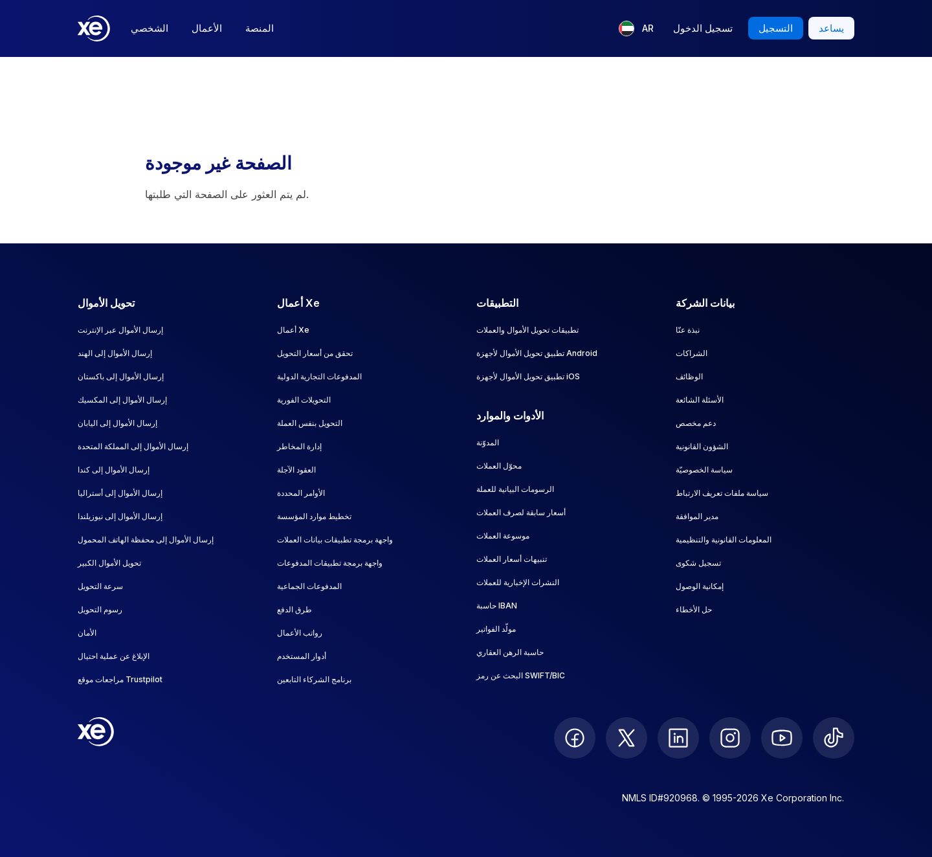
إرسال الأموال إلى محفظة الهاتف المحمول (146, 539)
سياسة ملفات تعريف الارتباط (722, 493)
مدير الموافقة (697, 516)
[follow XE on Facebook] (574, 738)
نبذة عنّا (688, 330)
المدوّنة (487, 442)
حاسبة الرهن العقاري (510, 652)
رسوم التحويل (100, 609)
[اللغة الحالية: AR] (636, 28)
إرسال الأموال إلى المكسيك (122, 400)
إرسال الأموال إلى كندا (114, 469)
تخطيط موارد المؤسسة (314, 516)
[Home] (94, 28)
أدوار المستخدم (301, 656)
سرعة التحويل (100, 586)
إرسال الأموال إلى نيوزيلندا (120, 516)
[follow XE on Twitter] (626, 738)
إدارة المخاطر (299, 446)
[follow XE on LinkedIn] (678, 738)
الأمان (87, 633)
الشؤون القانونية (702, 446)
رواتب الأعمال (299, 633)
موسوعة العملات (502, 535)
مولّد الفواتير (496, 629)
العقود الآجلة (296, 469)
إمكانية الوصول (700, 586)
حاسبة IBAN (496, 605)
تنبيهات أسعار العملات (511, 559)
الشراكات (691, 353)
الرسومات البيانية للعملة (515, 489)
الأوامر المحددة (301, 493)
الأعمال (207, 28)
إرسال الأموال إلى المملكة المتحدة (133, 446)
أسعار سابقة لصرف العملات (521, 512)
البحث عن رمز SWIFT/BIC (520, 675)
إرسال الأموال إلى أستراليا (120, 493)
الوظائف (689, 376)
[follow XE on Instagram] (730, 738)
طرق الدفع (294, 609)
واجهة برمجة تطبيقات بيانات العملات (335, 539)
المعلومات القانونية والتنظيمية (723, 539)
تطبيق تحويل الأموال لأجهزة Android (536, 353)
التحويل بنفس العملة (309, 423)
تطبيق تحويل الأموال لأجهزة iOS (528, 376)
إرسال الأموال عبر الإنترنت (120, 330)
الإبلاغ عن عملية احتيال (114, 656)
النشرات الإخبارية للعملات (517, 582)
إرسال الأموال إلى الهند (115, 353)
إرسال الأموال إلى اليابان (117, 423)
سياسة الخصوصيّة (704, 469)
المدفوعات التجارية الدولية (319, 376)
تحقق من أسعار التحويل (315, 353)
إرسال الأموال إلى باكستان (121, 376)
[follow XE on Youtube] (782, 738)
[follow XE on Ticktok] (833, 738)
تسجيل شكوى (698, 563)
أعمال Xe (293, 330)
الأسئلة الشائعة (700, 400)
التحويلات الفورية (304, 400)
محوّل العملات (499, 466)
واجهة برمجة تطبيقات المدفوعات (330, 563)
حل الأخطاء (694, 609)
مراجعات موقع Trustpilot (120, 679)
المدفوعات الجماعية (309, 586)
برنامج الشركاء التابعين (314, 679)
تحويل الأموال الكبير (109, 563)
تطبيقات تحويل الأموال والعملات (527, 330)
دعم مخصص (696, 423)
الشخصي (149, 28)
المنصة (259, 28)
